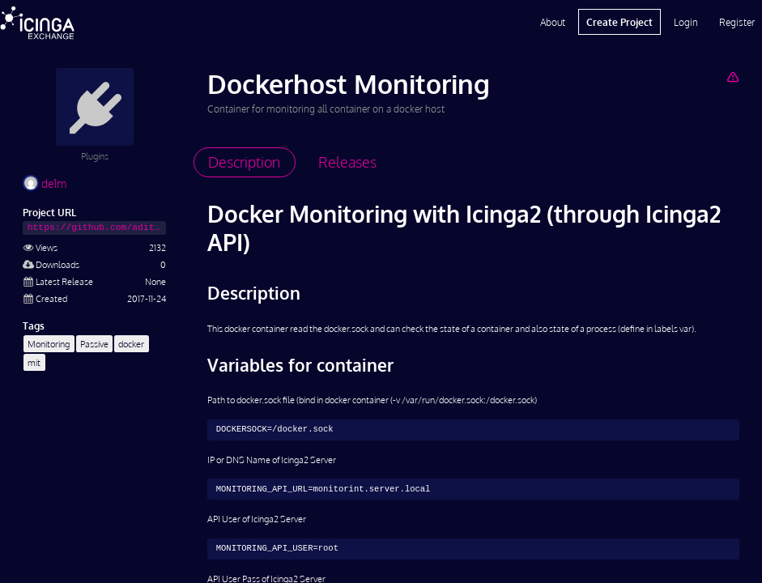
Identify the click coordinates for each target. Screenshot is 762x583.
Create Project (619, 21)
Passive (94, 343)
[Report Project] (732, 76)
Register (737, 21)
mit (34, 362)
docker (131, 343)
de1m (44, 183)
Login (686, 21)
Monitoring (49, 343)
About (552, 21)
